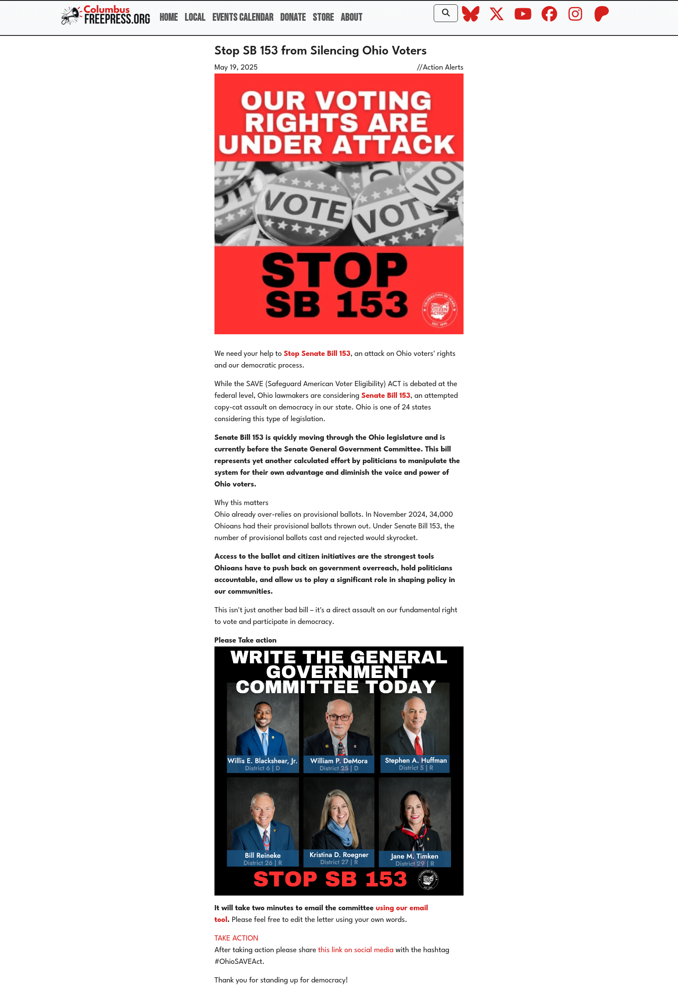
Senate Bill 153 (385, 396)
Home (169, 17)
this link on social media (355, 950)
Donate (293, 17)
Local (195, 17)
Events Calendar (242, 17)
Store (323, 17)
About (351, 17)
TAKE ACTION (236, 938)
